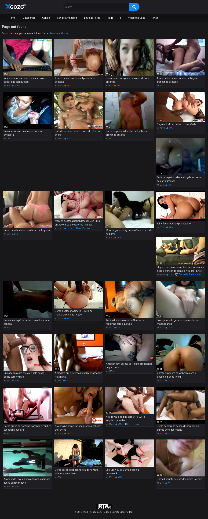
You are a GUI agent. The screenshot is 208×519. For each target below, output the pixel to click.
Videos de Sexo (136, 17)
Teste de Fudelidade (189, 274)
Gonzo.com (132, 424)
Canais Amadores (67, 17)
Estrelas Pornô (92, 17)
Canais (46, 17)
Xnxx (155, 17)
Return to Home (59, 33)
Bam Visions (83, 228)
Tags (110, 17)
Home (12, 17)
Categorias (29, 17)
